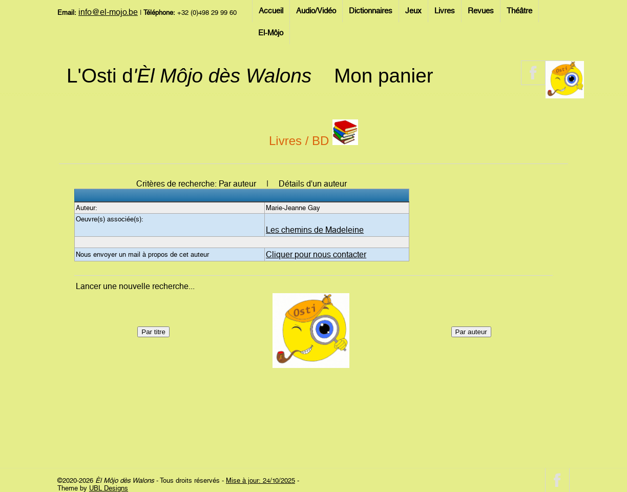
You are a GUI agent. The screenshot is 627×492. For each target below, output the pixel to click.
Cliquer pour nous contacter (316, 254)
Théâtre (519, 10)
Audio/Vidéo (316, 10)
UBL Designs (108, 488)
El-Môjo (270, 32)
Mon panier (383, 76)
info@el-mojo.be (108, 12)
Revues (481, 10)
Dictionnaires (370, 10)
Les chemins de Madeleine (315, 230)
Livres (444, 10)
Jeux (413, 10)
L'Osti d (189, 76)
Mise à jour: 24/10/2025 (260, 480)
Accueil (271, 10)
